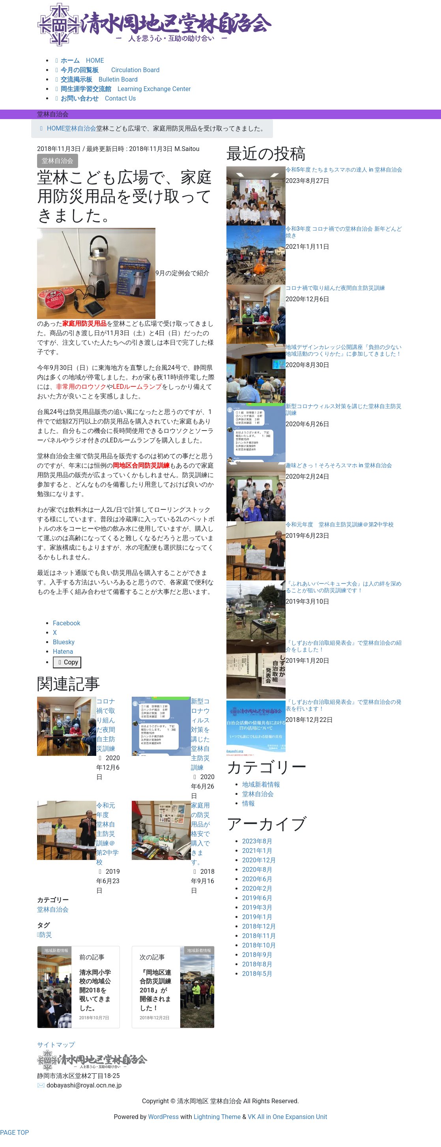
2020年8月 (257, 869)
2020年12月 (259, 860)
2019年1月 (257, 917)
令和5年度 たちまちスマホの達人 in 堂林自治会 (344, 169)
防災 (45, 934)
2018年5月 (257, 973)
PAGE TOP (14, 1132)
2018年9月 (257, 955)
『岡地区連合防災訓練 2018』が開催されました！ (155, 990)
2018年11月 (259, 936)
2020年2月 (257, 888)
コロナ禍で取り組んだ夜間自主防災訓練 (335, 288)
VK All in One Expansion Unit (287, 1117)
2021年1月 (257, 850)
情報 (248, 803)
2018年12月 (259, 926)
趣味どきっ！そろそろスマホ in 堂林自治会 (339, 465)
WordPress (163, 1117)
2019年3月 (257, 907)
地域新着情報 (261, 784)
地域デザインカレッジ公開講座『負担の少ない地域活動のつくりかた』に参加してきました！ (344, 350)
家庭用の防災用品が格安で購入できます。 (200, 834)
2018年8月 (257, 964)
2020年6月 (257, 879)
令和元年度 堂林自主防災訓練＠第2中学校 (107, 834)
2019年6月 (257, 898)
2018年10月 (259, 945)
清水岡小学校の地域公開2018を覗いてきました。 (95, 990)
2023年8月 (257, 841)
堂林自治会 (57, 160)
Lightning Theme (217, 1117)
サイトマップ (56, 1044)
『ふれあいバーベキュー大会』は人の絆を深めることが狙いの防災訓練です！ (344, 586)
